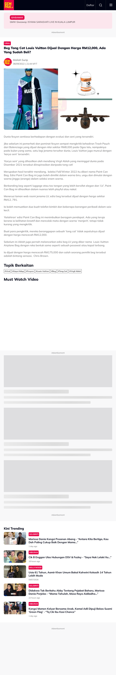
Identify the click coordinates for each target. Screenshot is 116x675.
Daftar (90, 5)
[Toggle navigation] (111, 5)
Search (101, 5)
